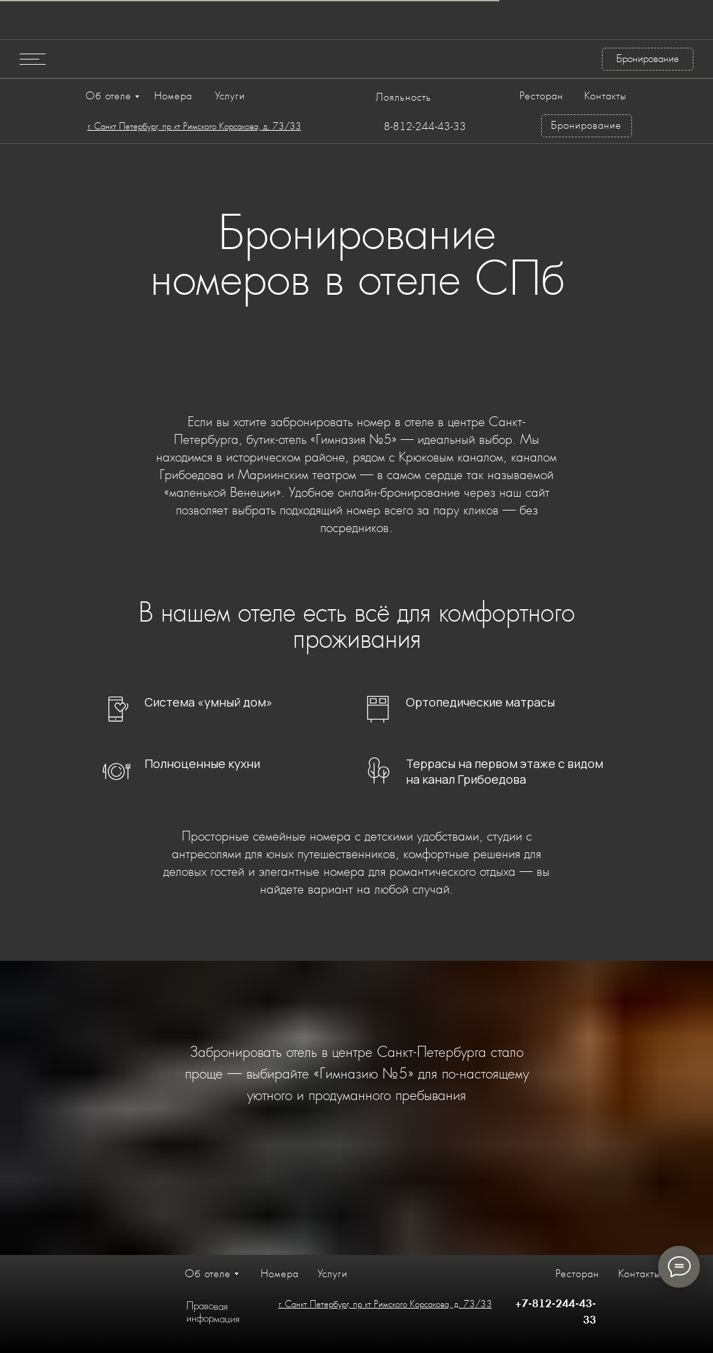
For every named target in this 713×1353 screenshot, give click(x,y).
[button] (32, 58)
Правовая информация (212, 1311)
